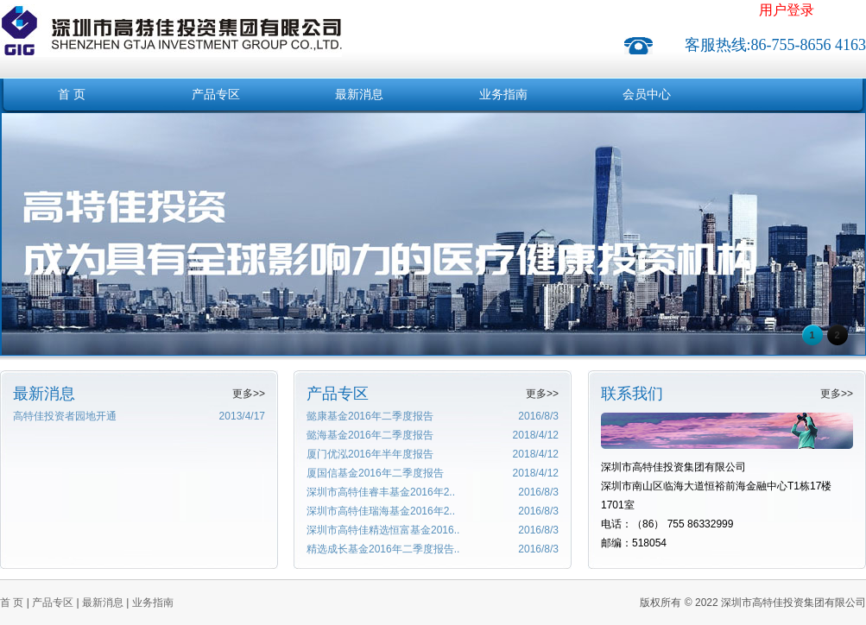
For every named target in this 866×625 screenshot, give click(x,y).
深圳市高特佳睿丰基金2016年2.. (381, 492)
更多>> (248, 394)
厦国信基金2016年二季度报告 (375, 473)
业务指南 (503, 94)
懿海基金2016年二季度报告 (370, 435)
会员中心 (647, 94)
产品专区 (216, 94)
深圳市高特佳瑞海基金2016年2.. (381, 511)
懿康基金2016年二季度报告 (370, 416)
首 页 (71, 94)
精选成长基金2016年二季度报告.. (383, 549)
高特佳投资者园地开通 (65, 416)
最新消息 (359, 94)
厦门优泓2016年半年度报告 (370, 454)
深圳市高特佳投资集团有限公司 (171, 20)
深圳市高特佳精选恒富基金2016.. (383, 530)
